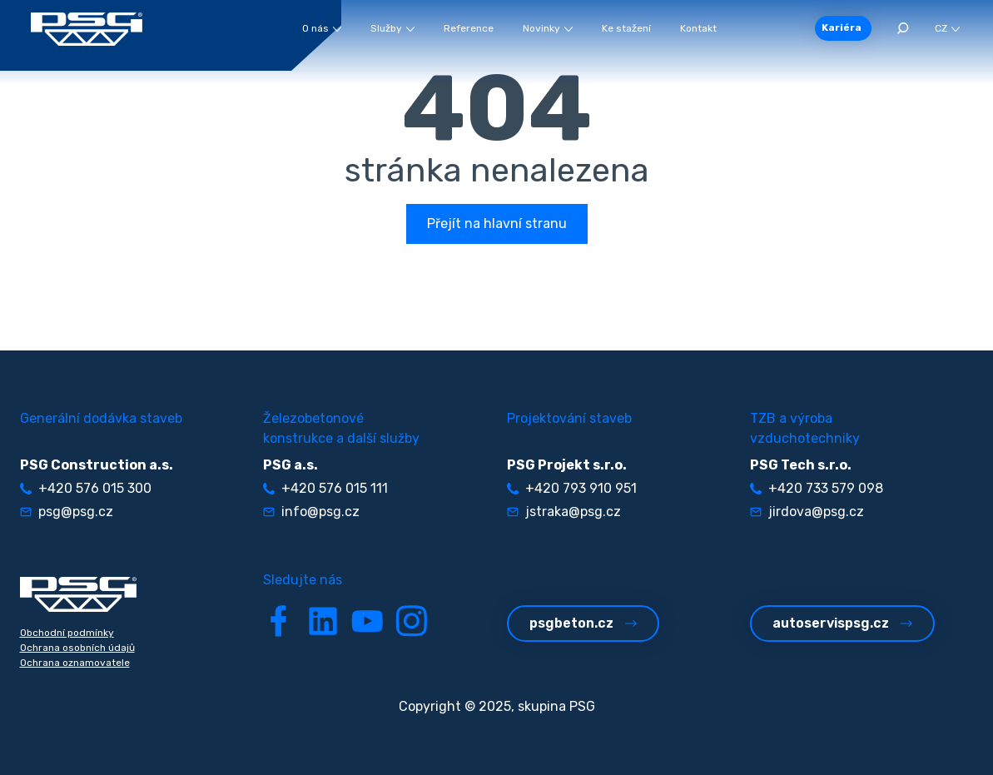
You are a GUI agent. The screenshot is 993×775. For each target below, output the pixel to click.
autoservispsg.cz (842, 623)
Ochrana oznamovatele (75, 662)
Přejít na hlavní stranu (497, 223)
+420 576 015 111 (325, 488)
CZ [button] (947, 28)
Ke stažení (626, 28)
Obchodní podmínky (67, 632)
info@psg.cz (311, 511)
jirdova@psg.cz (807, 511)
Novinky (548, 28)
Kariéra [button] (841, 27)
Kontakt (698, 28)
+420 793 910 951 (572, 488)
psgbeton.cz (583, 623)
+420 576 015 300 (85, 488)
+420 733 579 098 (816, 488)
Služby (392, 28)
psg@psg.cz (66, 511)
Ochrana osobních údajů (77, 647)
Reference (469, 28)
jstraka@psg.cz (564, 511)
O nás (321, 28)
